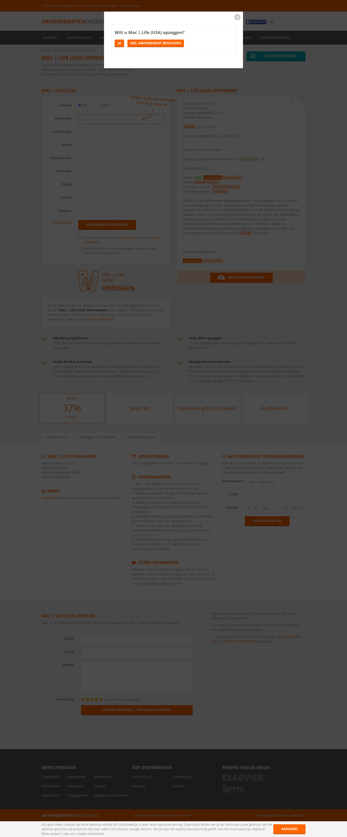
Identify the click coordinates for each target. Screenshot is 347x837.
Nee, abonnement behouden (155, 43)
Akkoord (289, 829)
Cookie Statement (90, 833)
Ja (119, 43)
